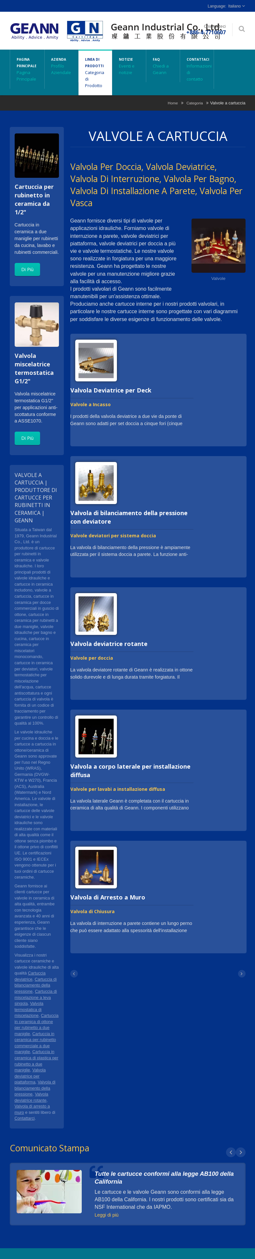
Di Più (27, 269)
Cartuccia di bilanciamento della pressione (36, 985)
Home (173, 103)
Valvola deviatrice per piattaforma (30, 1075)
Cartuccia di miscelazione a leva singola (36, 997)
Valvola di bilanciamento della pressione (35, 1088)
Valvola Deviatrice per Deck (110, 390)
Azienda (61, 66)
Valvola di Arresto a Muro (107, 897)
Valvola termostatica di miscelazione (29, 1009)
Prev (231, 1152)
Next (241, 1152)
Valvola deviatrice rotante (109, 644)
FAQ (163, 66)
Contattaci (197, 69)
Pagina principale (27, 69)
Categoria (194, 103)
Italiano (234, 6)
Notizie (129, 66)
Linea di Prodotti (95, 72)
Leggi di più (107, 1215)
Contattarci (25, 1118)
